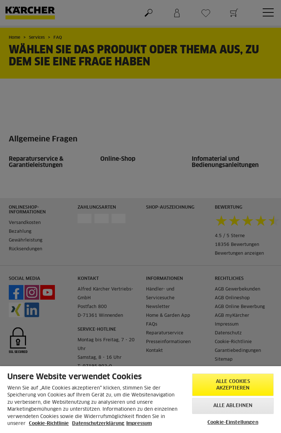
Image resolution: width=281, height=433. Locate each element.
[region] (140, 399)
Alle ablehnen (233, 405)
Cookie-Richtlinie (49, 423)
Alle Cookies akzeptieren (233, 385)
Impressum (139, 423)
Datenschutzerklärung (98, 423)
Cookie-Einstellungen (232, 422)
